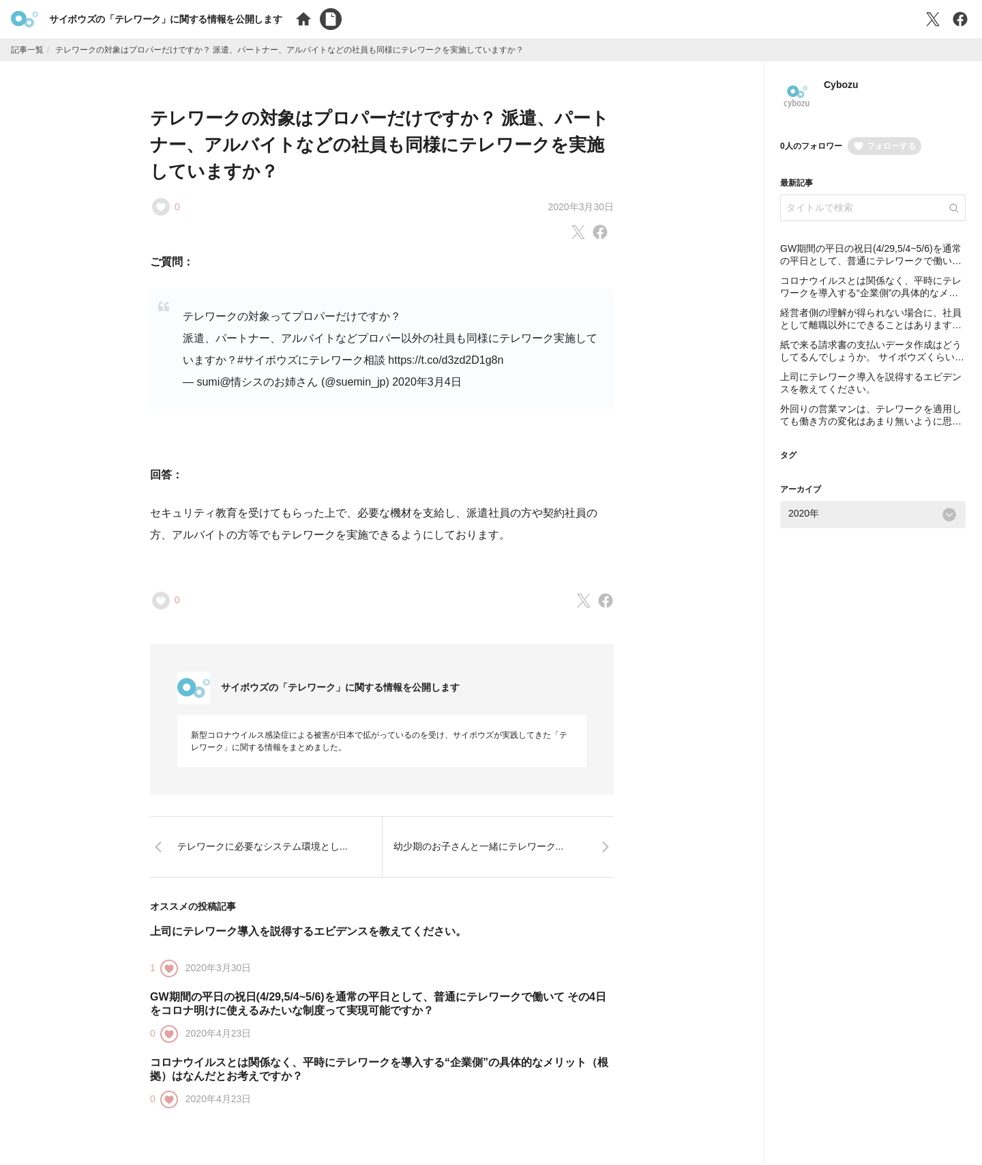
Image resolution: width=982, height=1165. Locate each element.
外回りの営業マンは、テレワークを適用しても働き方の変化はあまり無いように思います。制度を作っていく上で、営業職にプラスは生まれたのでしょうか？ (871, 426)
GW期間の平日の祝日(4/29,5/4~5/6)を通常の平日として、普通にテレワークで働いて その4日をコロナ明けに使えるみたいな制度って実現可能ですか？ (871, 266)
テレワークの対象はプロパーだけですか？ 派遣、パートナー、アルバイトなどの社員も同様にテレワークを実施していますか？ (379, 145)
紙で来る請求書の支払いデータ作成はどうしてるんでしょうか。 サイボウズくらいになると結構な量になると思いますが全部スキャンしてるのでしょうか (872, 362)
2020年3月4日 (426, 382)
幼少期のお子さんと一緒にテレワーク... (478, 846)
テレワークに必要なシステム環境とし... (262, 846)
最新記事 (796, 183)
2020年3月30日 (581, 206)
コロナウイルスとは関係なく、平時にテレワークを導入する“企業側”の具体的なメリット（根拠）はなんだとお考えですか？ (871, 292)
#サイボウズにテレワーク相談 (311, 360)
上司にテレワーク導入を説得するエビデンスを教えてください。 (308, 931)
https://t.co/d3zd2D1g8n (445, 360)
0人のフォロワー (811, 146)
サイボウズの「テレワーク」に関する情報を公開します (165, 19)
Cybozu (841, 84)
